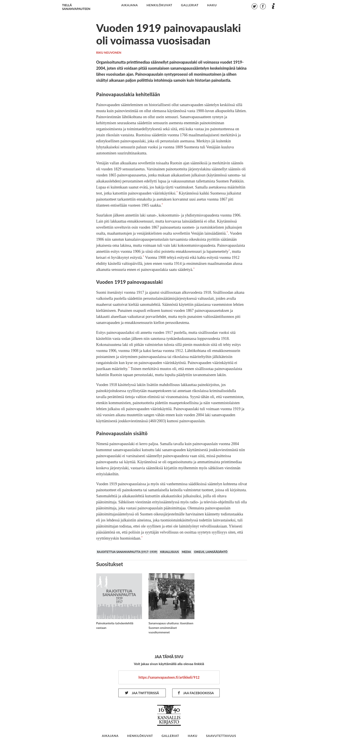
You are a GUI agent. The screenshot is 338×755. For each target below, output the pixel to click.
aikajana (129, 5)
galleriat (190, 5)
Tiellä (76, 7)
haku (212, 5)
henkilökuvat (159, 5)
